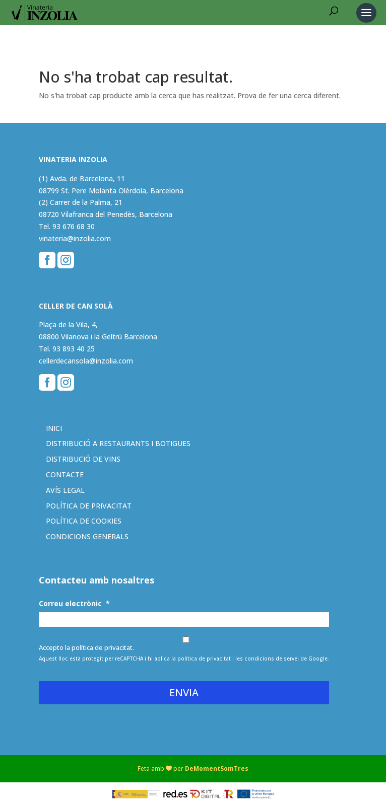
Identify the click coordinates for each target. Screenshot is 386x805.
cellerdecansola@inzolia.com (86, 360)
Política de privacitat (89, 505)
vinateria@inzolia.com (75, 238)
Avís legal (65, 490)
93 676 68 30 (73, 226)
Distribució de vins (83, 459)
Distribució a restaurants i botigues (118, 443)
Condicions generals (87, 536)
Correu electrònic (74, 603)
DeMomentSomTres (216, 768)
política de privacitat (204, 658)
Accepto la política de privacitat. (86, 647)
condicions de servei (271, 658)
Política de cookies (83, 521)
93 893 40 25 (73, 348)
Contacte (65, 474)
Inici (54, 428)
